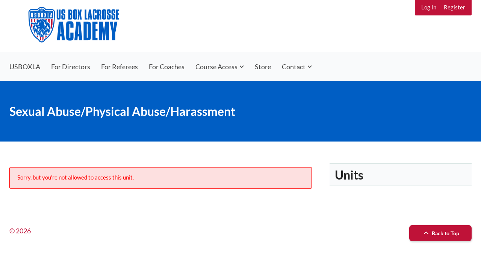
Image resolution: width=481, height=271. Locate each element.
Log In (428, 7)
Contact (294, 66)
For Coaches (167, 66)
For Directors (70, 66)
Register (454, 7)
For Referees (119, 66)
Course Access (216, 66)
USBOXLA (24, 66)
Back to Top (440, 233)
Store (263, 66)
